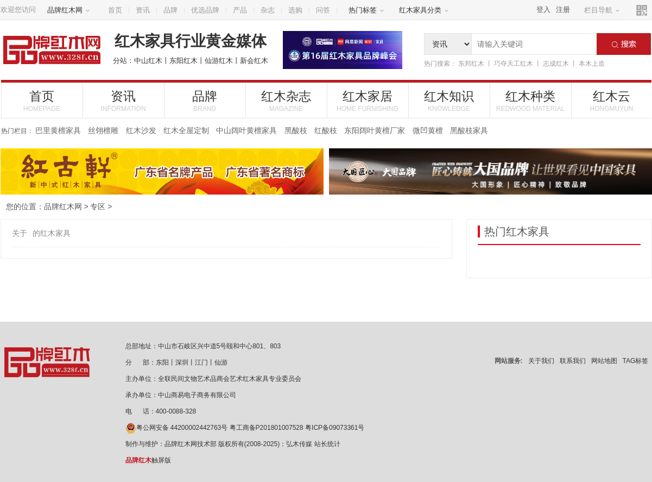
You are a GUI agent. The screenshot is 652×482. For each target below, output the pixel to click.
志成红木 (556, 63)
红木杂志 (286, 100)
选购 (295, 10)
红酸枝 (325, 130)
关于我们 (541, 361)
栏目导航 (602, 10)
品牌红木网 (68, 10)
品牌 (170, 10)
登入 (543, 9)
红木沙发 (141, 130)
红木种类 (530, 100)
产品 (240, 10)
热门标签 (366, 10)
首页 (115, 10)
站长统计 (327, 444)
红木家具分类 (424, 10)
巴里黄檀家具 (58, 130)
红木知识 (449, 100)
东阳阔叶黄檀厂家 (374, 130)
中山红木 (148, 61)
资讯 (143, 10)
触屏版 (148, 460)
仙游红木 (219, 61)
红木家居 (367, 100)
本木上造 (592, 63)
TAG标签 (636, 361)
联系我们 (573, 361)
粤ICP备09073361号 (334, 427)
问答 (323, 10)
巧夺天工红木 (513, 63)
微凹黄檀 (428, 130)
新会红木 (254, 61)
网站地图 (604, 361)
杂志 (268, 10)
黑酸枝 (295, 130)
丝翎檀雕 (103, 130)
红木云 (612, 100)
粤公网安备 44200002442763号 (176, 427)
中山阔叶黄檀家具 (246, 130)
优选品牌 (205, 10)
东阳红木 (183, 61)
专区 (97, 206)
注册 (563, 9)
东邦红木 (471, 63)
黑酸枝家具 (469, 130)
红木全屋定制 (186, 130)
